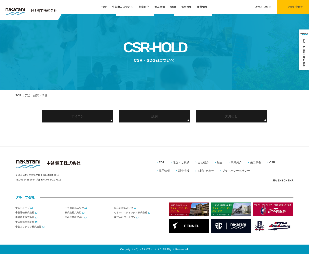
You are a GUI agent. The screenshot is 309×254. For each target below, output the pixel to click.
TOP (104, 7)
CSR (173, 7)
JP (256, 7)
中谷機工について (122, 7)
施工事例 (159, 7)
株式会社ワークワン (124, 217)
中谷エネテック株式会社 (28, 226)
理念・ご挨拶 (181, 162)
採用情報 (186, 7)
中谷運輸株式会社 (24, 212)
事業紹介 (144, 7)
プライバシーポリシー (236, 170)
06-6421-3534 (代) (30, 179)
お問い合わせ (205, 170)
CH (265, 7)
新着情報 (202, 7)
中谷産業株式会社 (74, 217)
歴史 (219, 162)
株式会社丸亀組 (73, 212)
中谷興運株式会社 (24, 222)
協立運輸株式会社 (123, 207)
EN (260, 7)
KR (270, 7)
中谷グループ (22, 207)
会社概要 (203, 162)
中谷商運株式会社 (74, 207)
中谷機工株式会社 (24, 217)
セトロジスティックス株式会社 (130, 212)
